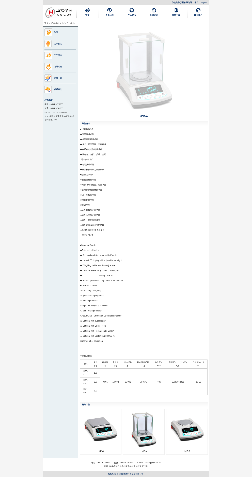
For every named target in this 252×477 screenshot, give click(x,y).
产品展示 (132, 15)
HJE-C (101, 451)
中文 (197, 3)
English (204, 3)
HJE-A (144, 451)
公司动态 (154, 15)
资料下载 (176, 15)
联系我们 (198, 15)
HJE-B (187, 451)
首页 (87, 15)
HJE (64, 23)
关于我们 (109, 15)
